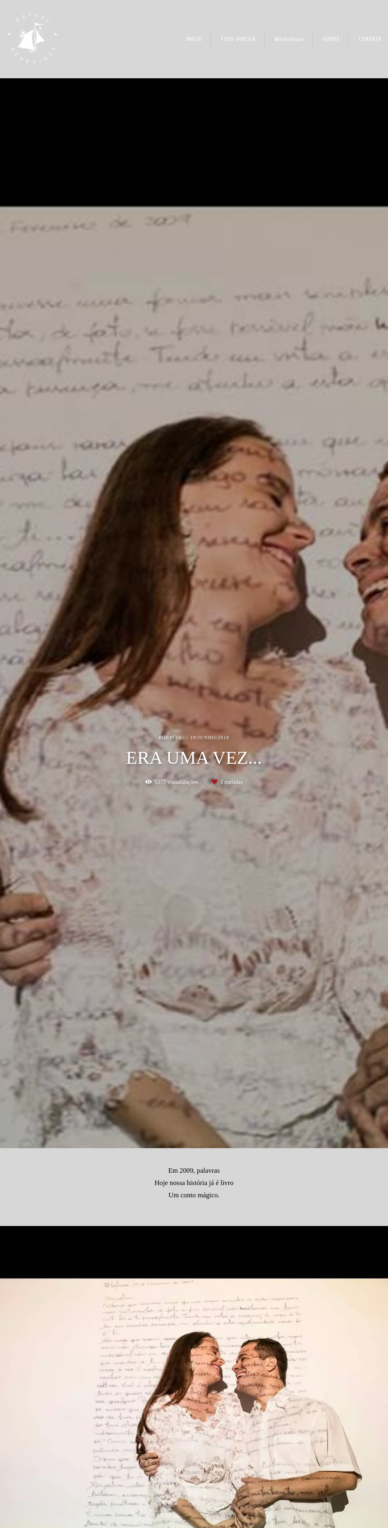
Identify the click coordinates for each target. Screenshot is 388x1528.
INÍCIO (194, 39)
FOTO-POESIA (238, 39)
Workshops (289, 39)
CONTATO (370, 39)
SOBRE (331, 39)
